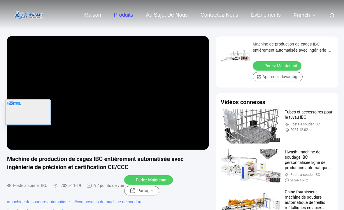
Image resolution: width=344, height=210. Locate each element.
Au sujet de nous (167, 15)
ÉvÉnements (266, 15)
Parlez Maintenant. (149, 180)
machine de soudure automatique (39, 202)
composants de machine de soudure (110, 202)
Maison (92, 15)
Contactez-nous (219, 15)
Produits (123, 15)
